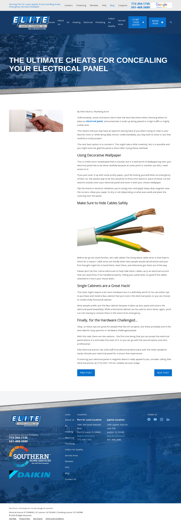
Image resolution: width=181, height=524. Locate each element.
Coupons (122, 5)
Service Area (71, 455)
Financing (81, 5)
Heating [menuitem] (76, 22)
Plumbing (70, 443)
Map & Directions (86, 435)
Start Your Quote (138, 22)
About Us (69, 419)
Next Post (163, 372)
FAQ (104, 5)
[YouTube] (155, 419)
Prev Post (86, 372)
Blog (112, 5)
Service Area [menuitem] (121, 22)
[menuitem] (12, 518)
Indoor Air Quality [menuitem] (111, 22)
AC (66, 425)
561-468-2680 (140, 7)
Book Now (157, 22)
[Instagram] (161, 419)
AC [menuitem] (68, 22)
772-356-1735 (140, 4)
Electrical (69, 437)
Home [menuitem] (52, 22)
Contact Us (70, 479)
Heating (69, 431)
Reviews (94, 5)
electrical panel (94, 121)
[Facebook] (148, 419)
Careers (69, 5)
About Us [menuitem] (61, 22)
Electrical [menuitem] (88, 22)
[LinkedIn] (168, 419)
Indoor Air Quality (74, 449)
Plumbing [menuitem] (100, 22)
